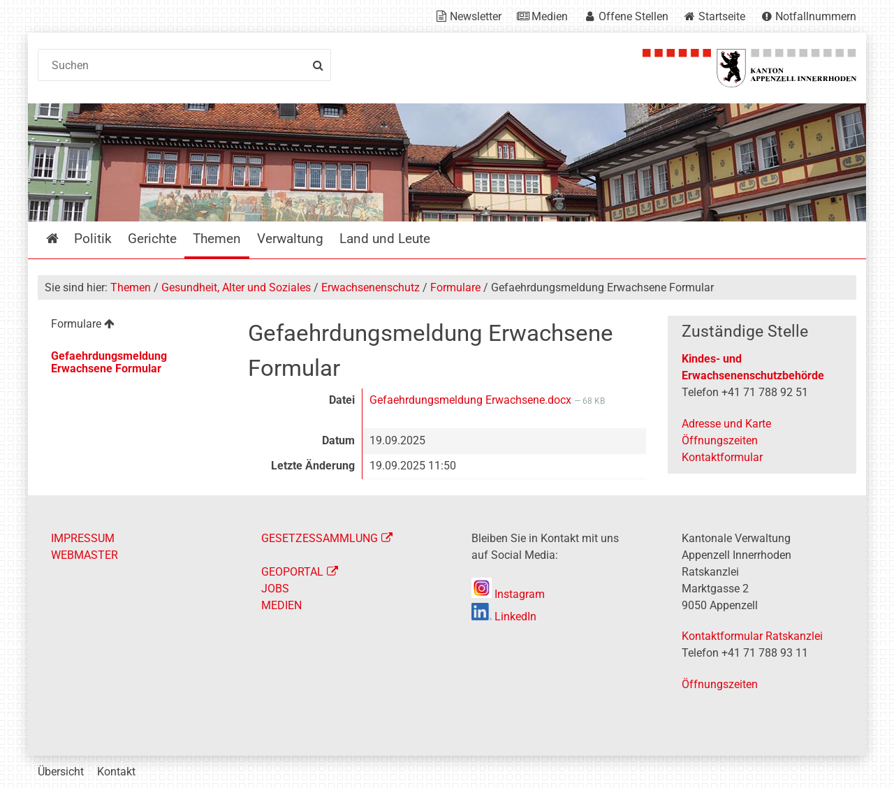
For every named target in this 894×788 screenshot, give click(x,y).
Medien (550, 16)
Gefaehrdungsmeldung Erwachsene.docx (471, 400)
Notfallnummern (815, 16)
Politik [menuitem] (93, 239)
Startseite (721, 16)
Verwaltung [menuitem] (290, 239)
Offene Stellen (633, 16)
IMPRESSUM (83, 538)
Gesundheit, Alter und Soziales (236, 287)
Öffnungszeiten (720, 440)
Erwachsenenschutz (370, 287)
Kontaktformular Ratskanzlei (752, 636)
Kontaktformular (722, 457)
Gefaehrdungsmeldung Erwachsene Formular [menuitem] (109, 362)
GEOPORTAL (292, 571)
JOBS (275, 588)
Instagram (508, 594)
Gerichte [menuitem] (152, 239)
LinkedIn (503, 616)
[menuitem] (132, 326)
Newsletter (475, 16)
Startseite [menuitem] (62, 239)
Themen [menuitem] (217, 239)
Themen (130, 287)
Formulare (455, 287)
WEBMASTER (84, 555)
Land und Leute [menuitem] (384, 239)
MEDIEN (281, 605)
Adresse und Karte (726, 423)
